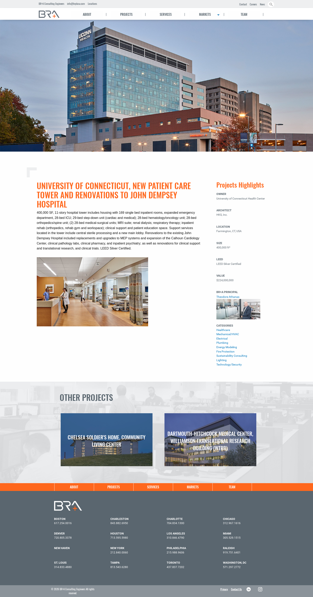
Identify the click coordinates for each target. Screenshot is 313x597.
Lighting (221, 360)
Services (166, 14)
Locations (92, 4)
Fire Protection (225, 351)
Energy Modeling (226, 347)
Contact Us (236, 589)
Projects (126, 14)
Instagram (260, 589)
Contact (243, 4)
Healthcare (223, 330)
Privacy (224, 589)
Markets (205, 14)
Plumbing (222, 343)
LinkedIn (249, 589)
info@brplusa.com (76, 4)
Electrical (222, 338)
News (262, 4)
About (87, 14)
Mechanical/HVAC (227, 334)
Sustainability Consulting (231, 356)
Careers (253, 4)
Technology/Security (229, 364)
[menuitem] (53, 14)
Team (244, 14)
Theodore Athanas (227, 297)
